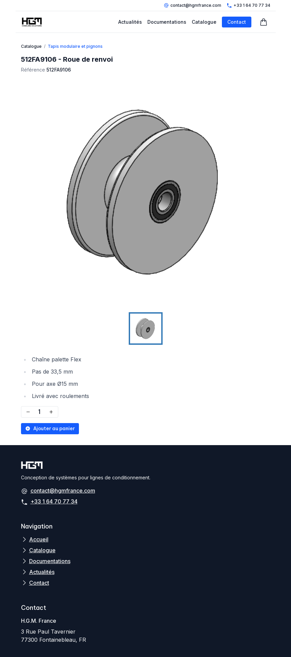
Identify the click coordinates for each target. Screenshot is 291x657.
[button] (145, 192)
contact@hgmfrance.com (192, 5)
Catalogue (204, 22)
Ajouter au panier (50, 428)
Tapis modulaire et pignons (75, 46)
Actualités (130, 22)
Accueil (38, 539)
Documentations (166, 22)
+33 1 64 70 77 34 (248, 5)
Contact (236, 22)
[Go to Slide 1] (146, 328)
